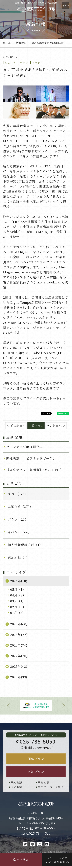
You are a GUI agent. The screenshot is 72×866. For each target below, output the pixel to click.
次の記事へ (54, 425)
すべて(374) (17, 493)
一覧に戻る (36, 425)
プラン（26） (18, 519)
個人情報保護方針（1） (25, 545)
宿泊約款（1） (18, 557)
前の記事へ (18, 425)
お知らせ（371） (20, 506)
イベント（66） (19, 532)
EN (65, 5)
